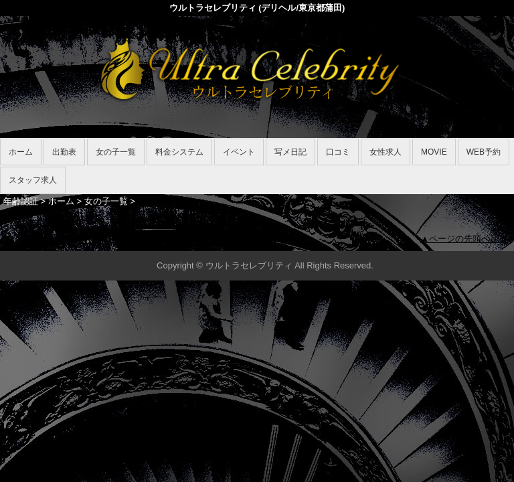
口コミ (338, 152)
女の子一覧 (116, 152)
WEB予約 (483, 152)
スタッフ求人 (33, 180)
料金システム (179, 152)
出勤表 (64, 152)
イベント (239, 152)
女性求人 (385, 152)
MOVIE (434, 152)
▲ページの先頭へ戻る (463, 239)
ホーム (21, 152)
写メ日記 (290, 152)
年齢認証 (20, 201)
